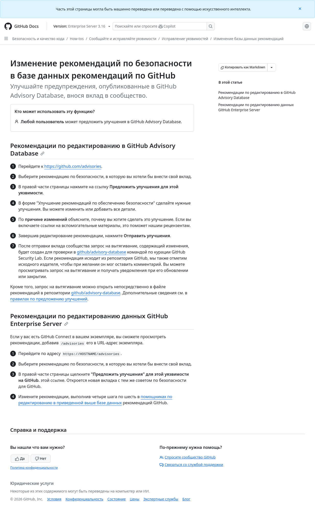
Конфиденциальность (84, 499)
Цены (134, 499)
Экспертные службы (160, 499)
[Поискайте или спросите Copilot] (164, 26)
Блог (186, 499)
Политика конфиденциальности (34, 467)
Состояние (116, 499)
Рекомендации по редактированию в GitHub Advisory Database (92, 149)
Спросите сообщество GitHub (187, 457)
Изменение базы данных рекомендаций (249, 38)
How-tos (77, 38)
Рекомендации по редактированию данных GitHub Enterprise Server (89, 320)
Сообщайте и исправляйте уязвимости (122, 38)
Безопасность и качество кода (38, 38)
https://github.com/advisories (72, 166)
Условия (54, 499)
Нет (40, 458)
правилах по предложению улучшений (48, 299)
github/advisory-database (101, 252)
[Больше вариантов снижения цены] (271, 67)
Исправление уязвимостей (185, 38)
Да (20, 458)
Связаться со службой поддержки (191, 464)
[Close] (300, 8)
